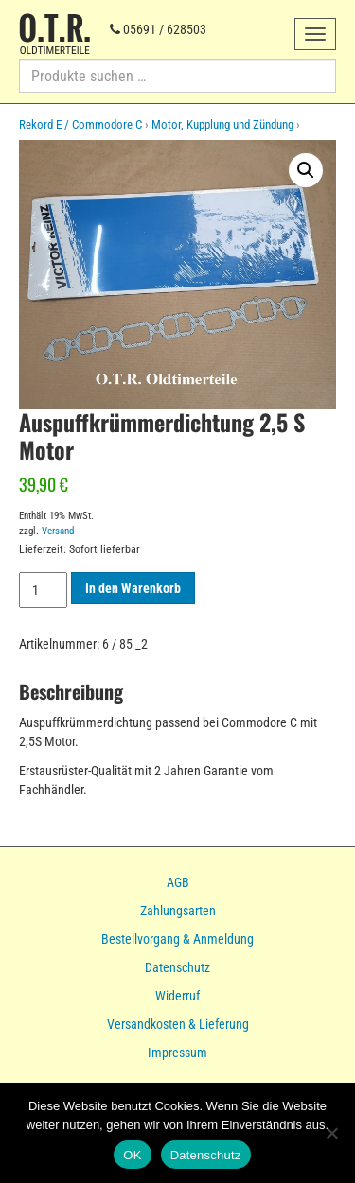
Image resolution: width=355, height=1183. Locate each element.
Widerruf (177, 995)
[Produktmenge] (43, 590)
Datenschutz (177, 967)
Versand (58, 531)
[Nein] (331, 1132)
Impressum (177, 1052)
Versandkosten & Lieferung (178, 1024)
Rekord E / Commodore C (80, 124)
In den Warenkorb (133, 588)
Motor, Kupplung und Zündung (222, 124)
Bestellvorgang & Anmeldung (177, 939)
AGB (178, 882)
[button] (306, 170)
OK (132, 1155)
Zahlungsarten (178, 910)
